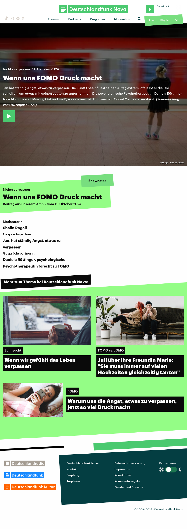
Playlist (164, 20)
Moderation (122, 19)
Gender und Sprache (129, 487)
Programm (97, 19)
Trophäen (73, 481)
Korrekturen (123, 475)
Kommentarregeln (127, 481)
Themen (53, 19)
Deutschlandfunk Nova (83, 463)
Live (151, 20)
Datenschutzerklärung (130, 463)
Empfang (73, 475)
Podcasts (74, 19)
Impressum (122, 469)
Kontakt (72, 469)
